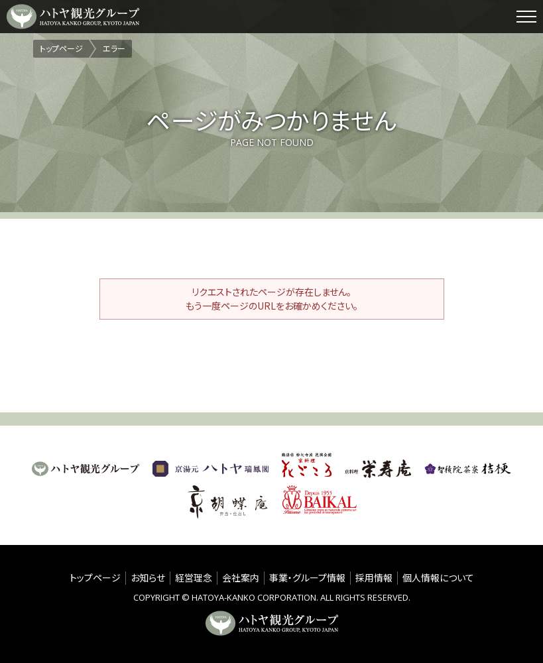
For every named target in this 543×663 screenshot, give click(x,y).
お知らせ (148, 578)
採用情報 (373, 578)
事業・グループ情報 (307, 578)
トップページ (95, 578)
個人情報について (438, 578)
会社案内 (240, 578)
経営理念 (193, 578)
